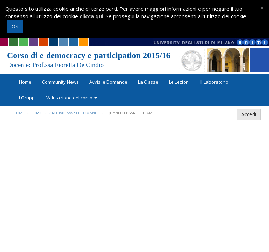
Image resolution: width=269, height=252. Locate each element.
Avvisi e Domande (108, 82)
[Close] (262, 8)
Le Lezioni (179, 82)
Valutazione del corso (71, 97)
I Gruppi (27, 97)
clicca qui (91, 16)
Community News (60, 82)
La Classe (148, 82)
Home (25, 82)
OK (15, 26)
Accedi (248, 114)
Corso (37, 112)
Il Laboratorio (214, 82)
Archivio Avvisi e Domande (74, 112)
